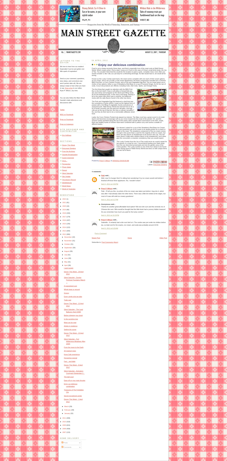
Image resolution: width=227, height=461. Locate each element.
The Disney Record (69, 180)
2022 (64, 199)
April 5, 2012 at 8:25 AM (109, 228)
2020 (64, 206)
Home (130, 238)
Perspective (66, 164)
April (66, 265)
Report (64, 170)
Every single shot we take (73, 296)
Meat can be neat (70, 322)
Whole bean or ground (72, 289)
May (66, 262)
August (67, 251)
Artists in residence (70, 326)
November (68, 241)
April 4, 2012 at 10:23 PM (110, 215)
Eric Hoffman (66, 135)
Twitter (62, 110)
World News (66, 186)
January (67, 413)
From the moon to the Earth (74, 347)
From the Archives (68, 151)
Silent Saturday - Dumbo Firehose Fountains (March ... (74, 280)
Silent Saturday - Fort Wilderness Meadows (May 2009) (74, 341)
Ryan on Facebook (66, 119)
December (68, 237)
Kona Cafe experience (72, 354)
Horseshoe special (70, 358)
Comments (66, 447)
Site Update (66, 176)
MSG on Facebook (66, 114)
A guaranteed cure (70, 286)
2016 (64, 220)
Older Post (163, 238)
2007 (64, 432)
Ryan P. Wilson (106, 188)
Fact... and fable (69, 361)
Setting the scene (70, 329)
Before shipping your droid (73, 315)
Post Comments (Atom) (110, 242)
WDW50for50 (67, 183)
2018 (64, 213)
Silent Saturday (67, 173)
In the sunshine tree (71, 319)
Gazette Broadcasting (69, 154)
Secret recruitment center (73, 396)
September (68, 247)
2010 (64, 422)
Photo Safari (66, 167)
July (66, 255)
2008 (64, 429)
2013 (64, 231)
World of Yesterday (69, 189)
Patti (103, 175)
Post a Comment (101, 233)
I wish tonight (68, 268)
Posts (65, 443)
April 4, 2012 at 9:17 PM (109, 199)
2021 (64, 202)
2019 (64, 209)
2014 (64, 227)
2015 (64, 224)
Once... (64, 161)
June (66, 258)
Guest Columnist (68, 158)
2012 (64, 234)
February (67, 410)
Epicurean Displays (160, 164)
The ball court (69, 377)
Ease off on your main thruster (74, 380)
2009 (64, 425)
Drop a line (69, 88)
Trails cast (67, 300)
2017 (64, 217)
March (66, 406)
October (67, 244)
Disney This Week (68, 145)
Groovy (66, 293)
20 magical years (70, 351)
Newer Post (96, 238)
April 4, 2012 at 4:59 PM (109, 184)
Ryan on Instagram (66, 124)
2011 (64, 418)
